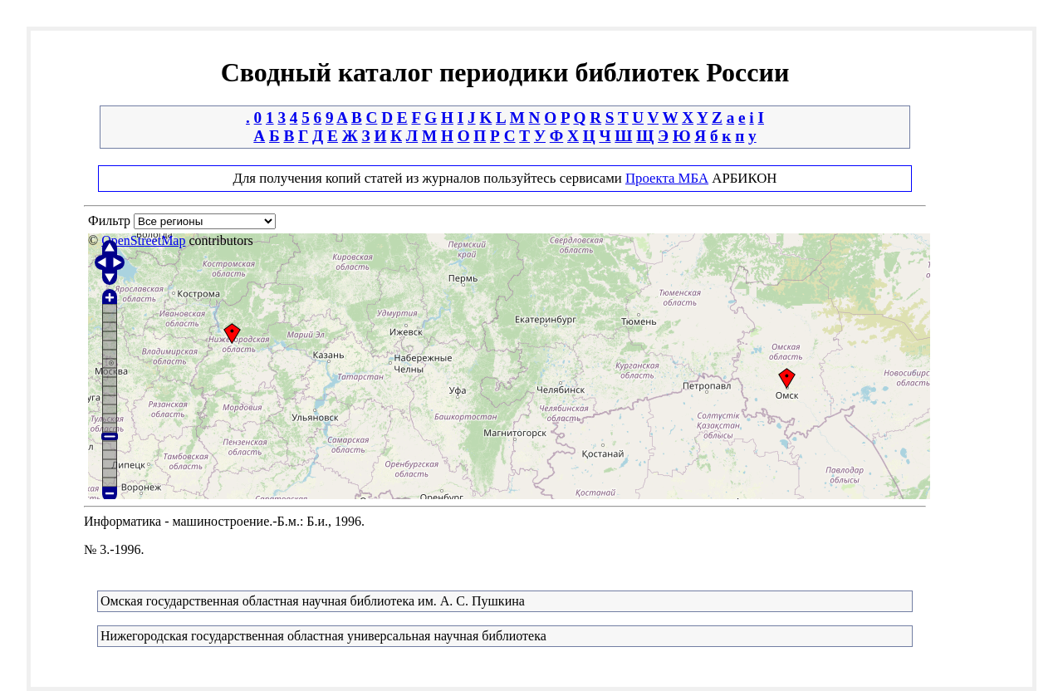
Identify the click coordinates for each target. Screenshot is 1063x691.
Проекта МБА (666, 178)
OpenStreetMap (143, 240)
